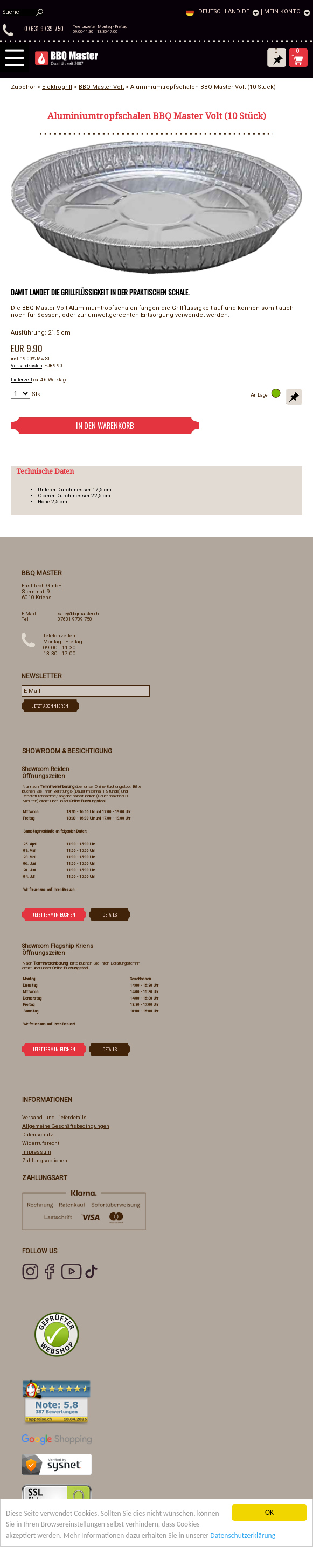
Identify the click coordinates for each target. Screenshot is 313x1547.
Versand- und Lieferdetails (54, 1117)
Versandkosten (26, 366)
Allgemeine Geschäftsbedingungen (65, 1126)
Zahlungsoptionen (44, 1160)
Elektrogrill (57, 87)
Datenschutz (37, 1134)
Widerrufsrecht (40, 1143)
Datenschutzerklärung (242, 1535)
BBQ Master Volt (101, 87)
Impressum (36, 1152)
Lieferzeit (21, 380)
